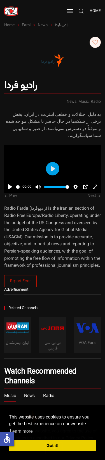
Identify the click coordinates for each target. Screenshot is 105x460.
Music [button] (10, 396)
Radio (96, 102)
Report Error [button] (20, 281)
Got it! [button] (52, 445)
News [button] (29, 396)
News (71, 102)
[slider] (18, 187)
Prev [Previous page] (11, 196)
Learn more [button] (21, 431)
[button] (70, 11)
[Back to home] (11, 11)
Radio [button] (48, 396)
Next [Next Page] (93, 196)
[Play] (10, 186)
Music (83, 102)
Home (95, 11)
